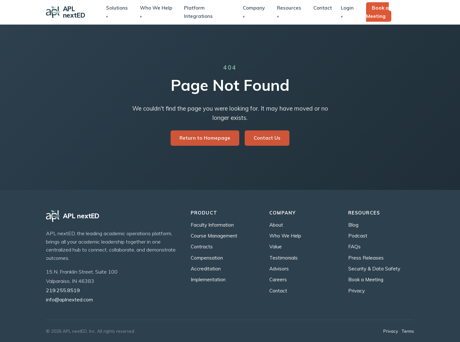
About (276, 225)
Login (347, 8)
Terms (408, 331)
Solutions (117, 8)
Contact (322, 8)
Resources (289, 8)
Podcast (357, 236)
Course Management (214, 236)
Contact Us (267, 138)
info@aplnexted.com (69, 299)
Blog (353, 225)
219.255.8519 (63, 290)
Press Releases (366, 258)
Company (254, 8)
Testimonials (283, 258)
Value (275, 247)
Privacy (356, 291)
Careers (278, 279)
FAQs (354, 247)
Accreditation (206, 269)
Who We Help (156, 8)
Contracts (202, 247)
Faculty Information (212, 225)
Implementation (208, 279)
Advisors (279, 269)
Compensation (207, 258)
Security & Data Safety (374, 269)
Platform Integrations (198, 12)
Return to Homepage (205, 138)
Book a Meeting (377, 12)
